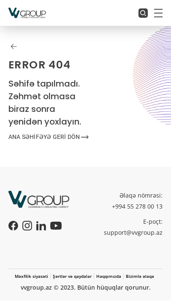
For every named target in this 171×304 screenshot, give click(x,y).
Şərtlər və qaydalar (72, 276)
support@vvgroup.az (133, 232)
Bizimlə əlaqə (140, 276)
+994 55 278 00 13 (137, 206)
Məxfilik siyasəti (31, 276)
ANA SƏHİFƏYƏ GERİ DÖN (48, 136)
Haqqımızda (108, 276)
